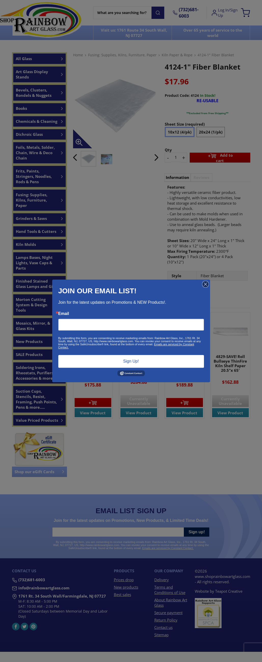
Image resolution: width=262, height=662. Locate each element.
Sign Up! (131, 361)
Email (63, 314)
